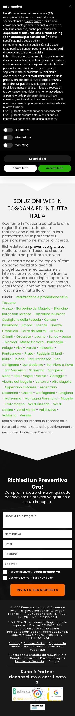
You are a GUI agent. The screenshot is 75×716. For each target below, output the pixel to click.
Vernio (41, 376)
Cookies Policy (34, 643)
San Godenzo (32, 364)
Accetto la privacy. (34, 572)
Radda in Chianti (49, 353)
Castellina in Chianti (50, 314)
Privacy (14, 643)
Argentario (48, 387)
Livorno (40, 336)
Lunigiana (65, 393)
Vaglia (28, 376)
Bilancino (61, 308)
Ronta (6, 359)
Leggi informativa (47, 572)
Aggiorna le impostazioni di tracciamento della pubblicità (38, 646)
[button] (70, 6)
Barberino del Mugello (33, 308)
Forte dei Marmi (33, 331)
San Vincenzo (15, 370)
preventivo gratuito (47, 246)
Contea (50, 319)
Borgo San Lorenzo (16, 314)
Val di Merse (25, 409)
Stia (17, 376)
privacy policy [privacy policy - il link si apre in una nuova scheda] (32, 21)
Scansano (36, 370)
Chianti (26, 393)
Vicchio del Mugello (17, 381)
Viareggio (57, 376)
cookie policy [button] (32, 40)
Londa (53, 336)
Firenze (56, 325)
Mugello (67, 398)
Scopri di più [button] (37, 158)
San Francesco (39, 359)
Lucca (66, 336)
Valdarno (9, 415)
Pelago (7, 347)
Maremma (13, 398)
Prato (28, 353)
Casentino (10, 393)
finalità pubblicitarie (26, 72)
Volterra (42, 381)
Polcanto (46, 347)
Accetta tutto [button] (54, 168)
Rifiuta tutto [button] (20, 168)
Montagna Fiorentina (41, 398)
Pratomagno (15, 404)
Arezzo (7, 308)
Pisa (19, 347)
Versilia (25, 415)
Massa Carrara (32, 342)
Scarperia (55, 370)
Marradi (11, 342)
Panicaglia (55, 342)
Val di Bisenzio (39, 404)
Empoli (27, 325)
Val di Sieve (47, 409)
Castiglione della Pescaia (21, 319)
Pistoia (31, 347)
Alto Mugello (61, 381)
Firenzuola (10, 331)
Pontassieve (11, 353)
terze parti (9, 48)
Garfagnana (45, 393)
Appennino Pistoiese (20, 387)
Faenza (41, 325)
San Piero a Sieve (60, 364)
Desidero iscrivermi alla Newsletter (31, 578)
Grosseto (23, 336)
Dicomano (10, 325)
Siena (6, 376)
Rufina (19, 359)
